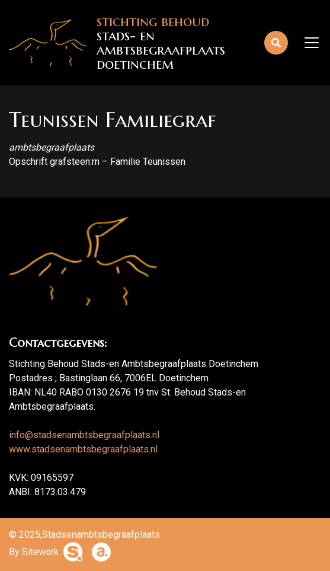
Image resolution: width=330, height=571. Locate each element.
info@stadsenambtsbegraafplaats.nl (84, 435)
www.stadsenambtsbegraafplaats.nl (83, 449)
